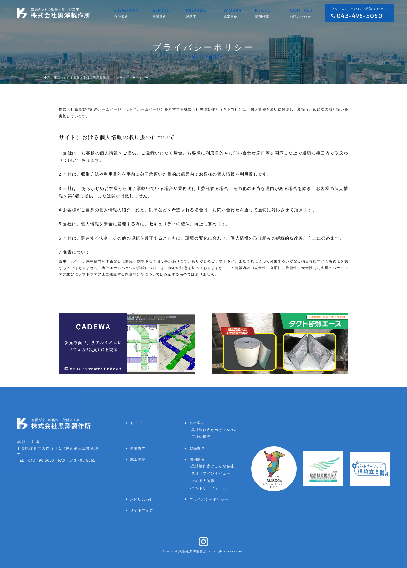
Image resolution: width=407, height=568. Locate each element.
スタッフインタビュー (211, 473)
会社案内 (197, 423)
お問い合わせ (142, 499)
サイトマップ (142, 510)
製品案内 (197, 448)
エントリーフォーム (208, 488)
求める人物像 (203, 481)
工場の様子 (201, 437)
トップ (136, 423)
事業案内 (138, 448)
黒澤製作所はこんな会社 (212, 466)
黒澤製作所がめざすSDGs (214, 430)
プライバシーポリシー (209, 499)
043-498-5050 (360, 16)
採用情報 (197, 459)
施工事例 (138, 459)
